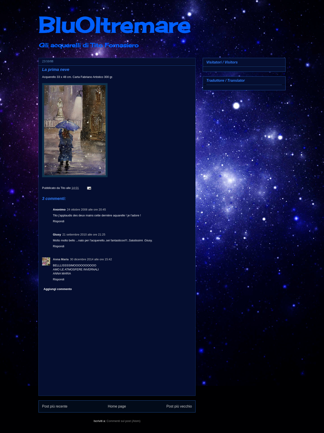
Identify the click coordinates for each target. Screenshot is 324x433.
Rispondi (58, 221)
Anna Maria (61, 259)
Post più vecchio (179, 406)
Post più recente (55, 406)
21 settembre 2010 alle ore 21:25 (83, 234)
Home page (117, 406)
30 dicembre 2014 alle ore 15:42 (91, 259)
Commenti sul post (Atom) (123, 421)
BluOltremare (114, 25)
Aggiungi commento (58, 289)
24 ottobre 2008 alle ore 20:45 (86, 209)
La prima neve (55, 69)
